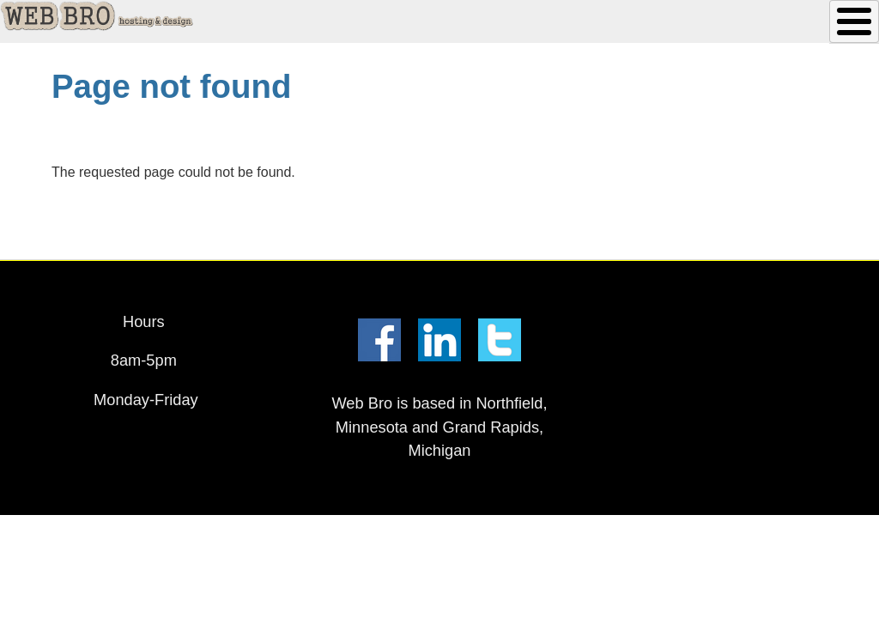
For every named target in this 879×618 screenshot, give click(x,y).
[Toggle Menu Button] (854, 21)
